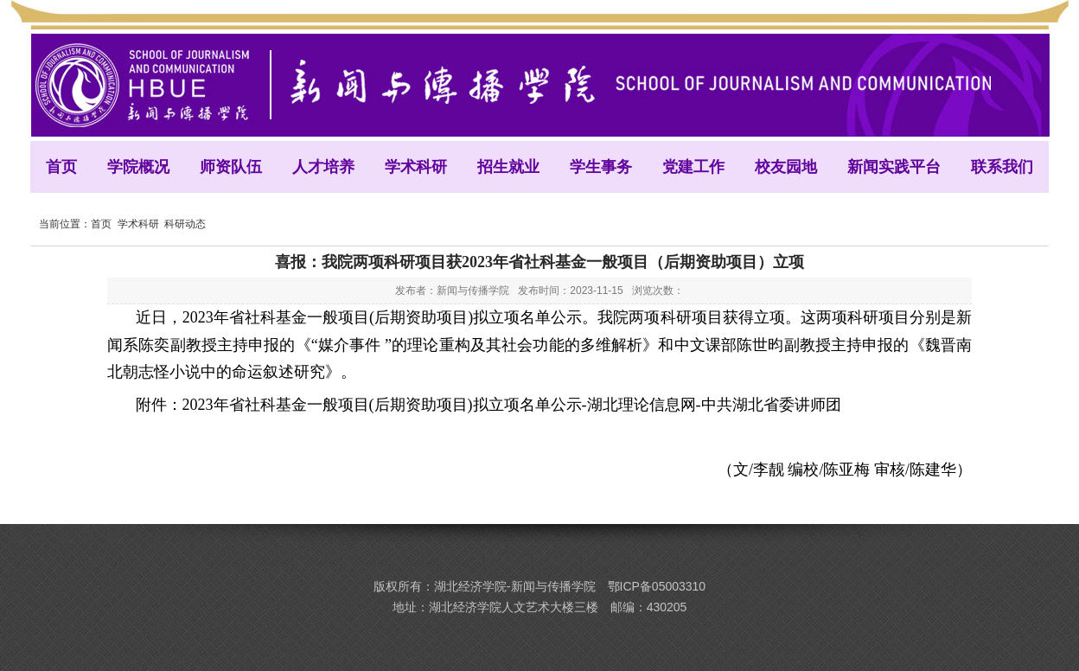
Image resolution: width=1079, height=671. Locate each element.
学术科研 (138, 224)
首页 (101, 224)
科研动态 (185, 224)
